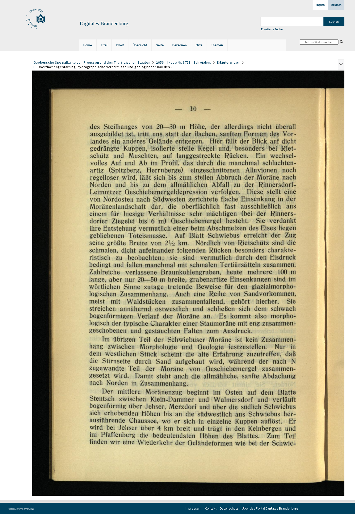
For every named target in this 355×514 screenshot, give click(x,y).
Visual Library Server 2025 (20, 508)
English (320, 5)
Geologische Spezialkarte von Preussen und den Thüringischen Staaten (92, 62)
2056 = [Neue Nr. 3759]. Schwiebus (183, 62)
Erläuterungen (228, 62)
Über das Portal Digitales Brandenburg (270, 508)
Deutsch (336, 5)
